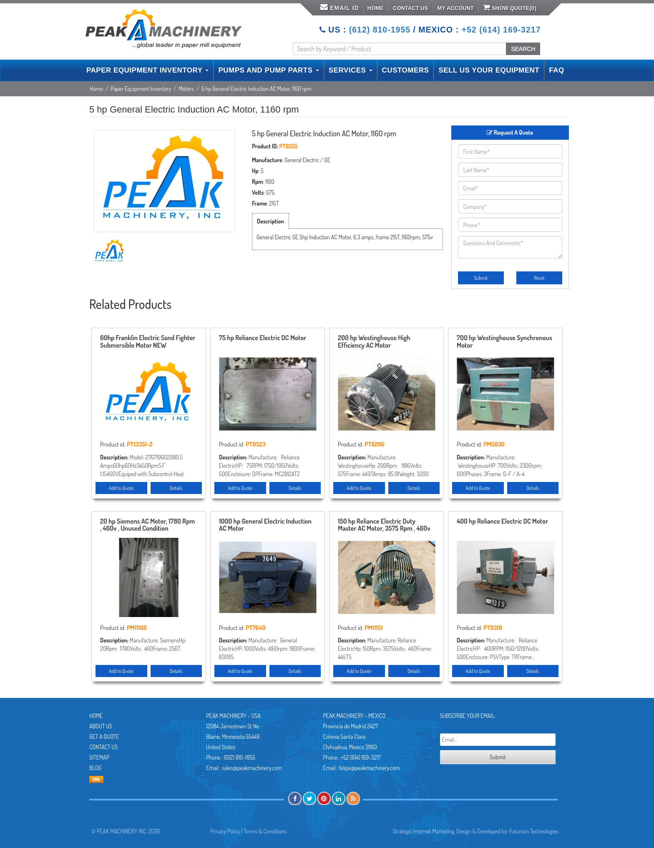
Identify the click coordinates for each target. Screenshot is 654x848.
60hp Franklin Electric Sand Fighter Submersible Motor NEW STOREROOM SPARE (147, 341)
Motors (186, 88)
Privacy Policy (225, 831)
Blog (95, 767)
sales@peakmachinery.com (252, 767)
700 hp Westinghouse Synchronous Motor (504, 341)
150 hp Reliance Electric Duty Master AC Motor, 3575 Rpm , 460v (384, 525)
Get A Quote (104, 736)
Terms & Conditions (265, 831)
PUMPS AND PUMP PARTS (268, 70)
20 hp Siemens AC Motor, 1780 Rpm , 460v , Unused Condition (147, 525)
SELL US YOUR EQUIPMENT (488, 70)
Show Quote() (509, 7)
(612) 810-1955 (379, 29)
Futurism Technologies (533, 831)
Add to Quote (121, 488)
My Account (456, 8)
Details (176, 488)
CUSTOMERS (405, 70)
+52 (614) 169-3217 (501, 29)
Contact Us (410, 8)
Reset (539, 278)
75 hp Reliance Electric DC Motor (262, 338)
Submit (481, 278)
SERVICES (350, 70)
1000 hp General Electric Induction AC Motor (265, 525)
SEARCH (523, 48)
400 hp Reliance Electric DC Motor (502, 521)
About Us (100, 726)
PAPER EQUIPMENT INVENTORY (147, 70)
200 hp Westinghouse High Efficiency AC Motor (374, 341)
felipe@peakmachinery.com (369, 767)
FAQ (556, 70)
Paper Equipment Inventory (141, 88)
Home (375, 8)
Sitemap (99, 757)
